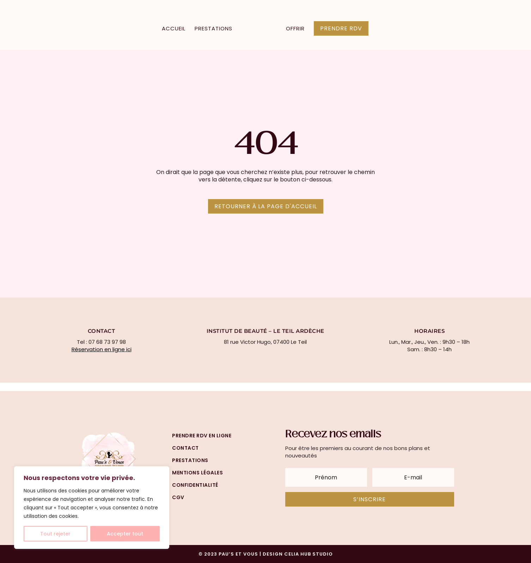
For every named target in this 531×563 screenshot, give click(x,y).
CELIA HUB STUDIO (308, 554)
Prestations (213, 29)
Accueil (173, 29)
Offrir (295, 29)
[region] (91, 507)
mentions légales (197, 472)
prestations (190, 460)
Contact (185, 447)
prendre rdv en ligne (201, 435)
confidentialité (195, 485)
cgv (178, 497)
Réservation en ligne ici (102, 349)
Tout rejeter (55, 533)
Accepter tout (125, 533)
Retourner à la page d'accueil (265, 206)
